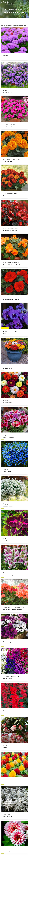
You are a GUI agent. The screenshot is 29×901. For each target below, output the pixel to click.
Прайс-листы (9, 3)
